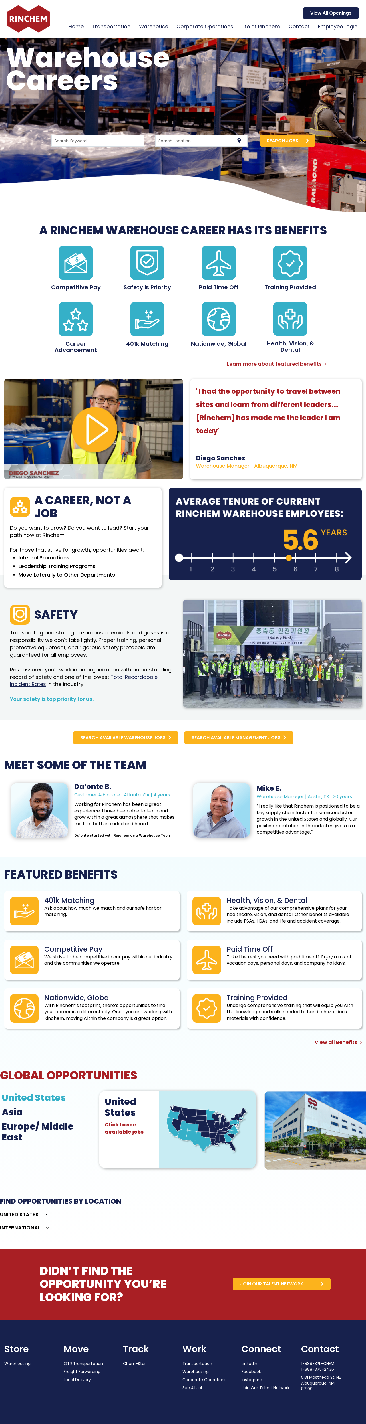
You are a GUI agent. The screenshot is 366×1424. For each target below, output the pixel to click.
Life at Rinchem (260, 26)
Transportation (109, 26)
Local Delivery (77, 1380)
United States (34, 1097)
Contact (298, 26)
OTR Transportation (83, 1363)
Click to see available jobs (124, 1128)
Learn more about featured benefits (276, 363)
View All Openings (330, 13)
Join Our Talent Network (265, 1388)
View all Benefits (338, 1042)
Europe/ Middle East (37, 1132)
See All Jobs (194, 1388)
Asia (12, 1112)
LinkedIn (249, 1363)
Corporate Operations (204, 26)
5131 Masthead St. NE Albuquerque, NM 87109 (321, 1383)
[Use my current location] (239, 141)
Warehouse (152, 26)
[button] (23, 1215)
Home (74, 26)
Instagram (252, 1380)
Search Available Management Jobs (236, 737)
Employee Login (337, 26)
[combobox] (97, 141)
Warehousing (17, 1363)
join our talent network (271, 1284)
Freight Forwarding (82, 1371)
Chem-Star (134, 1363)
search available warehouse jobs (123, 737)
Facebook (251, 1371)
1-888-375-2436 (317, 1369)
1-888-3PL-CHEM (317, 1363)
